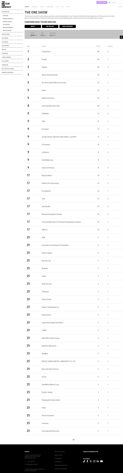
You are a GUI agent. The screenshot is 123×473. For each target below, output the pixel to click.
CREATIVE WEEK (101, 2)
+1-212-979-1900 (31, 461)
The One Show (5, 11)
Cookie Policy (58, 462)
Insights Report (7, 30)
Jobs (62, 6)
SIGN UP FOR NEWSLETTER (90, 451)
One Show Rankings (8, 27)
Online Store (58, 455)
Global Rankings (6, 57)
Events (42, 6)
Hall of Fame (5, 61)
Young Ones (5, 53)
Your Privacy (58, 458)
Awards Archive (7, 21)
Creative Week (6, 34)
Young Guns (5, 65)
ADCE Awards (5, 45)
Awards (27, 6)
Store (57, 6)
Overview (5, 15)
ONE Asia (4, 49)
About (68, 6)
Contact (27, 451)
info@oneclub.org (32, 464)
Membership (49, 6)
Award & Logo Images (7, 72)
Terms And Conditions (60, 465)
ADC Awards (5, 38)
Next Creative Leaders (8, 68)
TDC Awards (5, 42)
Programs (34, 6)
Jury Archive (6, 24)
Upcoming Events (59, 451)
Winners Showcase (8, 18)
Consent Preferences (60, 468)
